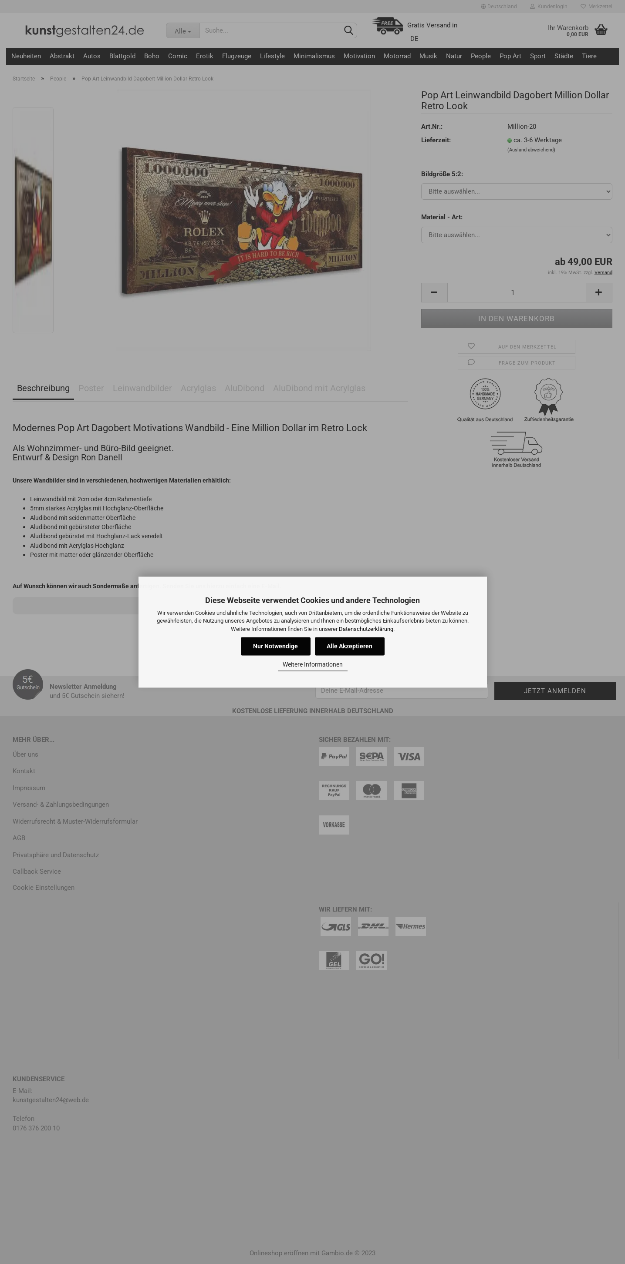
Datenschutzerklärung (366, 629)
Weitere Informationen (313, 664)
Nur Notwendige (275, 646)
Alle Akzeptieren (349, 646)
